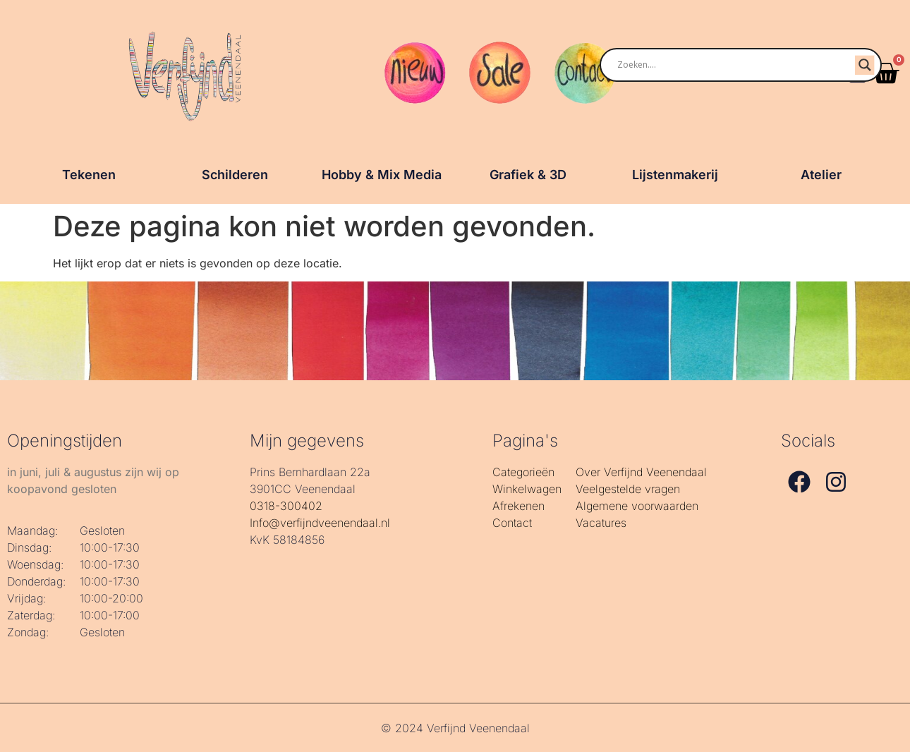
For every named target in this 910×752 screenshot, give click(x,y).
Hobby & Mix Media (382, 174)
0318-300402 (286, 506)
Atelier (821, 174)
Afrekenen (518, 506)
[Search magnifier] (865, 65)
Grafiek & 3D (528, 174)
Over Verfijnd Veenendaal (641, 472)
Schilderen (235, 174)
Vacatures (601, 523)
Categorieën (523, 472)
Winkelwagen (527, 489)
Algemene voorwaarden (637, 506)
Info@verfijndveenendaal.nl (320, 523)
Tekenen (89, 174)
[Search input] (724, 65)
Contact (512, 523)
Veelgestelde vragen (628, 489)
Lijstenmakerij (675, 174)
